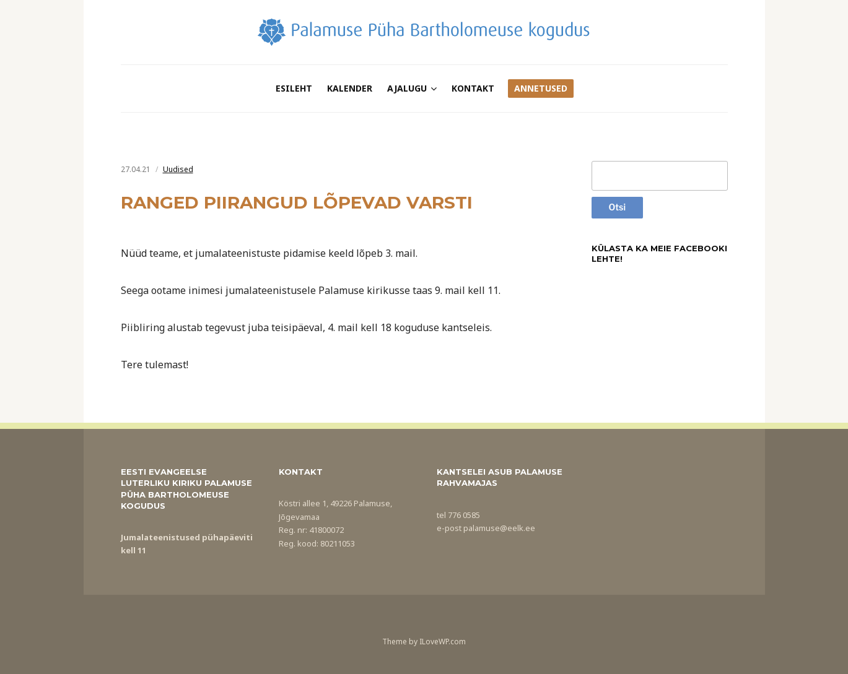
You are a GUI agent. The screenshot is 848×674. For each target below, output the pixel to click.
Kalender (349, 88)
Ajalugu (407, 88)
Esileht (294, 88)
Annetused (540, 88)
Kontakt (473, 88)
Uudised (178, 169)
